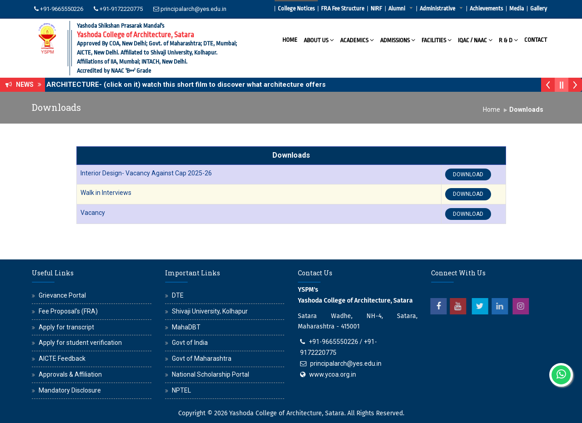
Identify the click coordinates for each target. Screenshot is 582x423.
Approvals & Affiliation (70, 374)
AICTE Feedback (62, 358)
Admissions (397, 39)
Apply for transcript (66, 327)
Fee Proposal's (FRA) (68, 311)
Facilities (436, 39)
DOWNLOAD (468, 174)
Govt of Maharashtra (201, 358)
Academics (357, 39)
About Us (319, 39)
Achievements (486, 8)
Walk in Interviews (105, 192)
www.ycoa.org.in (332, 374)
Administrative (437, 8)
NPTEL (181, 390)
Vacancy (92, 212)
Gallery (538, 8)
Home (289, 39)
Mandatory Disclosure (70, 390)
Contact (535, 39)
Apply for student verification (80, 342)
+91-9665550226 (61, 8)
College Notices (296, 8)
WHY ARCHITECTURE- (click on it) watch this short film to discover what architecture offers (182, 84)
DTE (178, 295)
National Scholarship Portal (210, 374)
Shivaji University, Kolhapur (210, 311)
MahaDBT (186, 327)
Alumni (396, 8)
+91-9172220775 (121, 8)
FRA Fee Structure (342, 8)
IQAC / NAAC (475, 39)
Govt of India (190, 342)
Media (516, 8)
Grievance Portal (62, 295)
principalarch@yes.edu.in (193, 8)
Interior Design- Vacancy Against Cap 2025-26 (146, 173)
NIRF (376, 8)
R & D (508, 39)
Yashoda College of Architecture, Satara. (287, 413)
